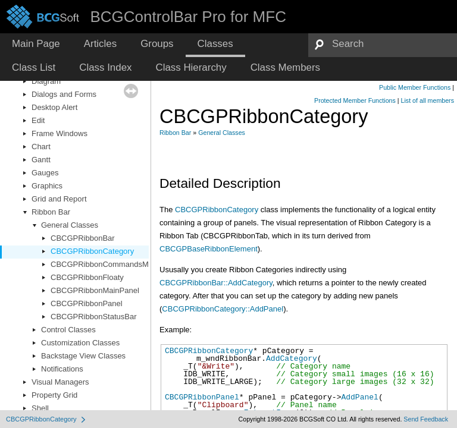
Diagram (46, 81)
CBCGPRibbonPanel (87, 303)
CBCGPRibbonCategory (92, 251)
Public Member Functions (414, 87)
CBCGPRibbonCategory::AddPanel (222, 308)
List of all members (427, 100)
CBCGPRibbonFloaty (87, 277)
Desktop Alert (54, 107)
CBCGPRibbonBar (83, 238)
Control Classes (68, 329)
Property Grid (54, 395)
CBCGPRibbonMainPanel (95, 290)
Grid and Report (59, 198)
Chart (41, 146)
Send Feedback (425, 419)
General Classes (69, 225)
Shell (40, 408)
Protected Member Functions (355, 100)
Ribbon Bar (51, 211)
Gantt (41, 159)
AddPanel (359, 397)
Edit (38, 120)
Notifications (62, 368)
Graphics (47, 185)
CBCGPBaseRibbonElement (208, 248)
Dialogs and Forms (64, 94)
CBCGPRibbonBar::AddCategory (216, 282)
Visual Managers (60, 381)
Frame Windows (59, 133)
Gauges (45, 172)
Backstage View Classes (83, 355)
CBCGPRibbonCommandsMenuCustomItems (129, 264)
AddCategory (291, 358)
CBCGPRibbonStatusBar (94, 316)
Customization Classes (80, 342)
